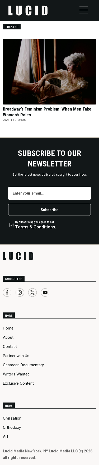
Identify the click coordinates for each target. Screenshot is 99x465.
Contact (10, 346)
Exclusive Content (18, 383)
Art (5, 436)
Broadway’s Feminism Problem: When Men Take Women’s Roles (47, 111)
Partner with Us (16, 355)
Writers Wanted (16, 374)
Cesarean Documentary (23, 365)
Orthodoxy (12, 427)
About (8, 337)
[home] (28, 10)
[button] (84, 10)
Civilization (12, 418)
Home (8, 328)
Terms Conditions (35, 226)
